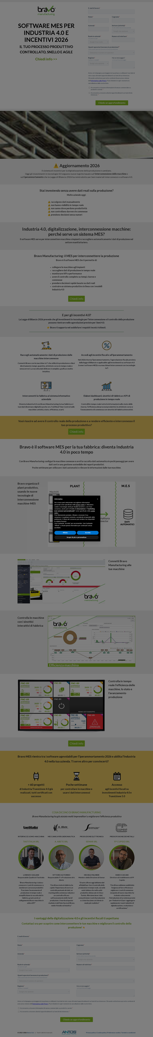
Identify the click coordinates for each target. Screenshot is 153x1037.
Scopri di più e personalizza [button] (76, 537)
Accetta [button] (88, 533)
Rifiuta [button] (65, 533)
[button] (97, 499)
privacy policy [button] (80, 505)
